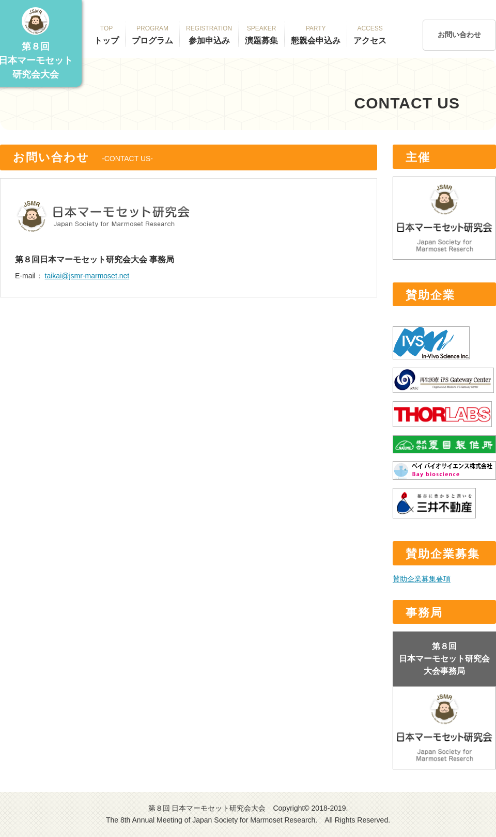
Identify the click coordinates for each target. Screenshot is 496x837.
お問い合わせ (459, 34)
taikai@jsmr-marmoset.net (87, 276)
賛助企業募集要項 (422, 579)
